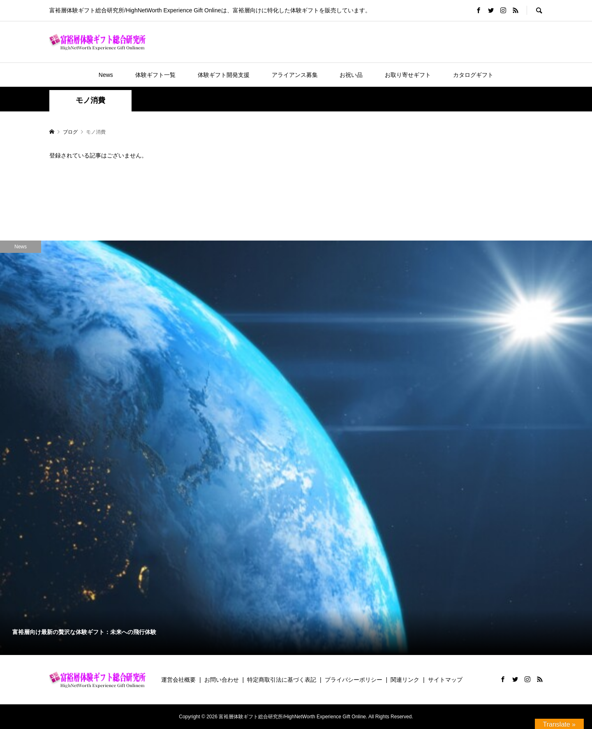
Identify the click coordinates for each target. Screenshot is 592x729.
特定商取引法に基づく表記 (281, 679)
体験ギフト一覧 (155, 75)
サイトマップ (445, 679)
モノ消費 (90, 100)
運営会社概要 (178, 679)
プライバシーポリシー (353, 679)
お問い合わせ (221, 679)
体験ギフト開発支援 (224, 75)
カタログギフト (473, 75)
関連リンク (405, 679)
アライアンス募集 (295, 75)
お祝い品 (351, 75)
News (106, 75)
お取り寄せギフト (408, 75)
